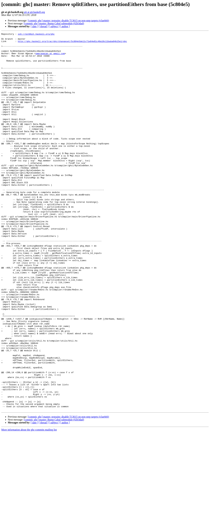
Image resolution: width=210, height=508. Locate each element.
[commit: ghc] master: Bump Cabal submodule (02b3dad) (54, 23)
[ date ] (34, 26)
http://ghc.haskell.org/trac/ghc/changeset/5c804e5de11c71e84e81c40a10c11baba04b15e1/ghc (72, 43)
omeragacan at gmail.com (50, 57)
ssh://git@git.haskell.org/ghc (36, 34)
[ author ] (65, 26)
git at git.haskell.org (34, 12)
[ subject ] (54, 26)
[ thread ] (43, 26)
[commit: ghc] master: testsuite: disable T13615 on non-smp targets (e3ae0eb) (68, 20)
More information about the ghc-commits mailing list (29, 505)
